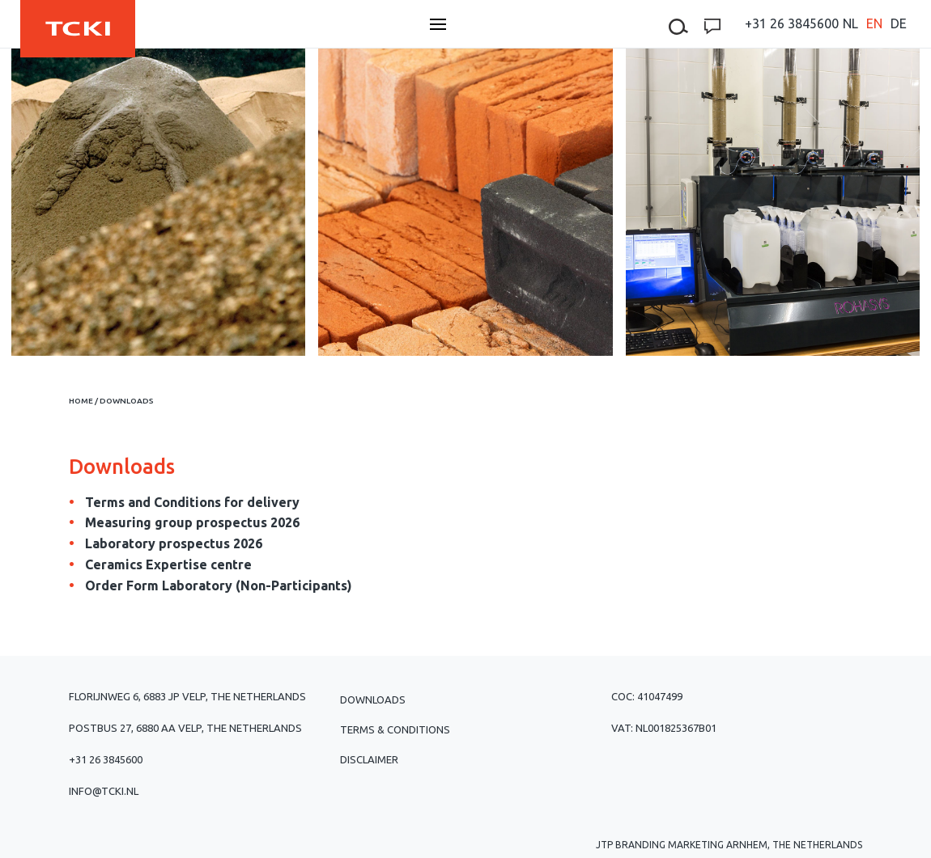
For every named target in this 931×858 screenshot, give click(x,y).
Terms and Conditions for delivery (192, 502)
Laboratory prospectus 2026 (173, 543)
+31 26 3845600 (792, 23)
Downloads (373, 699)
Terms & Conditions (395, 729)
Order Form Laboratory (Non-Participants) (218, 585)
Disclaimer (369, 759)
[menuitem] (850, 23)
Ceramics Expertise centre (168, 564)
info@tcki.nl (103, 791)
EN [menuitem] (874, 23)
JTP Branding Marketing (660, 844)
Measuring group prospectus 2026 (192, 522)
